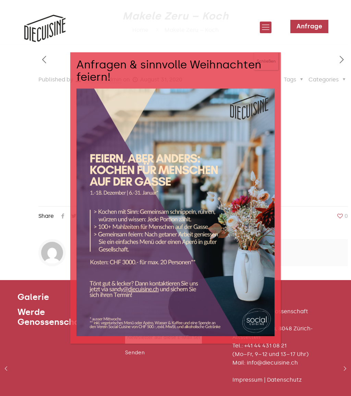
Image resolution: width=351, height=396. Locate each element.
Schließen (266, 61)
